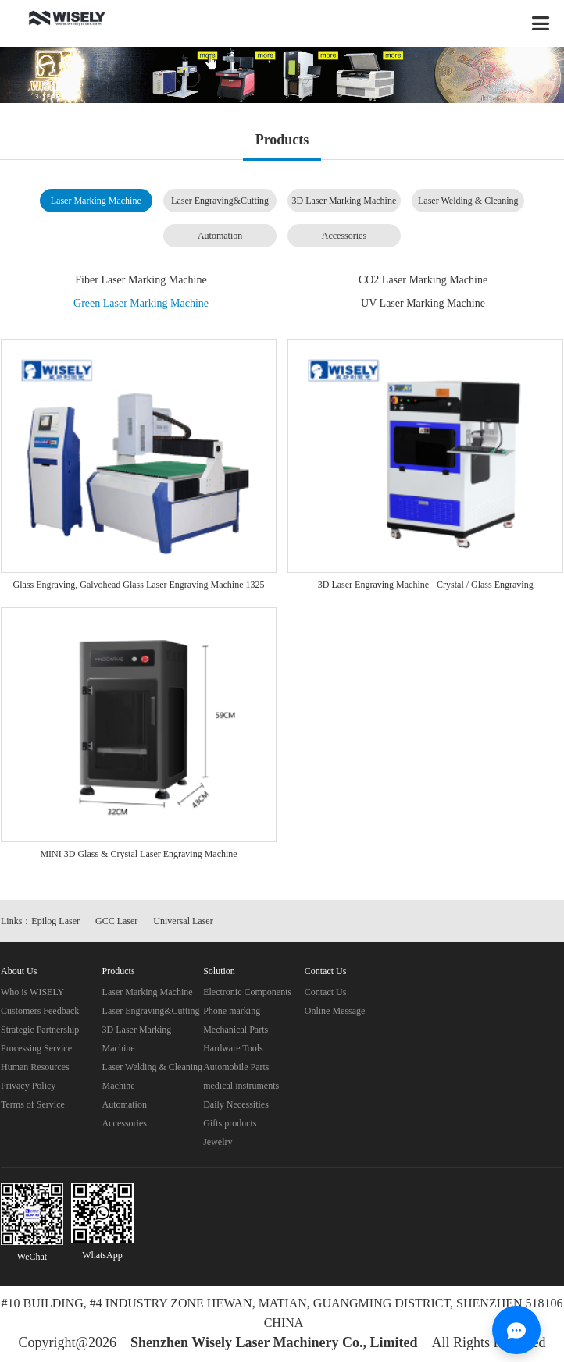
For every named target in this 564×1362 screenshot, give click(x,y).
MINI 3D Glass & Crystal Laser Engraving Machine (138, 853)
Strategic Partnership (40, 1029)
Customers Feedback (40, 1010)
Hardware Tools (233, 1048)
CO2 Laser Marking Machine (423, 280)
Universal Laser (182, 921)
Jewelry (217, 1141)
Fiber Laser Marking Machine (140, 280)
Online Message (335, 1010)
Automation (220, 235)
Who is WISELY (32, 992)
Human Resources (35, 1067)
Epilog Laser (55, 921)
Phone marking (231, 1010)
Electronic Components (247, 992)
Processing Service (36, 1048)
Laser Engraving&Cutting (220, 200)
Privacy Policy (28, 1085)
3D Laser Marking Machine (344, 200)
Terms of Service (33, 1104)
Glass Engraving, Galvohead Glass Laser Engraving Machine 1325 (139, 584)
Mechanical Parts (235, 1029)
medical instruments (241, 1085)
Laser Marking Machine (96, 200)
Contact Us (326, 992)
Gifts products (229, 1123)
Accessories (344, 235)
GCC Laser (116, 921)
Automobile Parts (236, 1067)
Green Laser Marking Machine (141, 303)
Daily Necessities (236, 1104)
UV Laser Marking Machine (423, 303)
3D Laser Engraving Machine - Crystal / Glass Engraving (426, 584)
